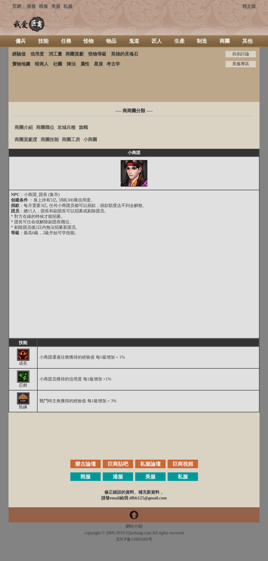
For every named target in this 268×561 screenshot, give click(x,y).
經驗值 (19, 54)
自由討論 (240, 54)
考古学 (113, 64)
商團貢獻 (74, 54)
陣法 (71, 64)
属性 (84, 64)
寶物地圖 (21, 64)
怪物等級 (97, 54)
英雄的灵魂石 (124, 54)
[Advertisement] (134, 84)
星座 (98, 64)
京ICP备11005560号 (134, 539)
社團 (57, 64)
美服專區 (240, 64)
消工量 (55, 54)
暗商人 (42, 64)
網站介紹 (134, 526)
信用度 (37, 54)
